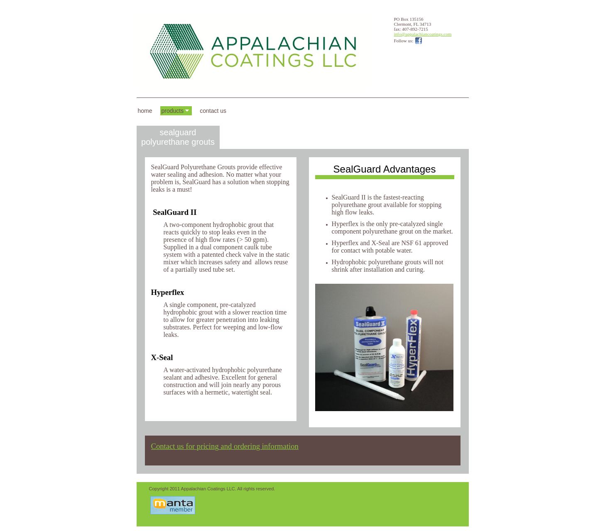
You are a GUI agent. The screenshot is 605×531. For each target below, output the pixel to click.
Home (145, 110)
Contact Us (213, 110)
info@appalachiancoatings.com (423, 34)
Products (173, 110)
